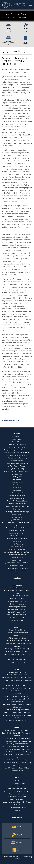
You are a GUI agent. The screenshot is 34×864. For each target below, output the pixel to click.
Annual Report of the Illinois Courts (17, 730)
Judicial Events (17, 541)
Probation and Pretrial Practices (17, 651)
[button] (30, 4)
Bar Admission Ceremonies (17, 660)
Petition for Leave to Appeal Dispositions (17, 453)
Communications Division (17, 789)
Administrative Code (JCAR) (17, 609)
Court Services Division (17, 794)
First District (17, 479)
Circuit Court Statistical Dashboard (17, 528)
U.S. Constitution (17, 620)
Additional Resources (17, 536)
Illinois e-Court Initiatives (17, 630)
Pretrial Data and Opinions (17, 571)
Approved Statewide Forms (17, 672)
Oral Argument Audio (17, 498)
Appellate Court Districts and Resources (17, 506)
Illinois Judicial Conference (17, 565)
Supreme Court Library (17, 469)
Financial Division (17, 786)
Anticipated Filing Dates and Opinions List (17, 450)
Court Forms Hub (17, 694)
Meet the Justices (17, 439)
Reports (17, 728)
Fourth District (17, 487)
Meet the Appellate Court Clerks (17, 501)
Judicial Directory (17, 520)
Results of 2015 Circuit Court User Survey (17, 752)
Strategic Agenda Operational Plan (17, 749)
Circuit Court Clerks (17, 514)
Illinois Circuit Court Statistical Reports (17, 760)
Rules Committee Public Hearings (17, 458)
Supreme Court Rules (17, 588)
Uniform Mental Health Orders (17, 675)
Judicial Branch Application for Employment (17, 688)
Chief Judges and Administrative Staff (17, 512)
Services (17, 627)
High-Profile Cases (17, 547)
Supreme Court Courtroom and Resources (17, 471)
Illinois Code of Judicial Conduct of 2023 (17, 596)
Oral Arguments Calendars (17, 496)
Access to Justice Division (17, 783)
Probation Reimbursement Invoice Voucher (17, 677)
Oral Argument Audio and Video (17, 447)
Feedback (11, 857)
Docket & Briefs (17, 442)
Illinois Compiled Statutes (17, 607)
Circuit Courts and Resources (17, 533)
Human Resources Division (17, 797)
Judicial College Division (17, 799)
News (15, 51)
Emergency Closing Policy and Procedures (17, 696)
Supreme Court (17, 436)
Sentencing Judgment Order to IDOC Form (17, 712)
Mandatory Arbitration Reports (17, 744)
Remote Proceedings (17, 544)
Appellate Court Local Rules (17, 504)
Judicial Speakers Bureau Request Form (17, 683)
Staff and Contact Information (17, 466)
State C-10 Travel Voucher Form (17, 686)
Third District (17, 485)
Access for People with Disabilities (17, 539)
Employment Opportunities (17, 549)
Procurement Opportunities (17, 555)
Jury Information (17, 517)
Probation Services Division (17, 807)
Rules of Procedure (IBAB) (17, 612)
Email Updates (17, 857)
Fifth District (17, 490)
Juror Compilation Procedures (17, 615)
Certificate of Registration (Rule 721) (17, 463)
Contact (17, 810)
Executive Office (17, 780)
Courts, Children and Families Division (17, 791)
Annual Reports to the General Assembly (17, 741)
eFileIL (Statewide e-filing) (17, 638)
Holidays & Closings (17, 557)
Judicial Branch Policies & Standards (17, 563)
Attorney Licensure (17, 461)
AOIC (17, 778)
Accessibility (28, 857)
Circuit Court (17, 509)
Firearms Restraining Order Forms (17, 710)
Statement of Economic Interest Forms (17, 654)
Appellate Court (17, 474)
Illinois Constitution (17, 617)
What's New (17, 817)
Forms (17, 669)
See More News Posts (12, 420)
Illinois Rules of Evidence (17, 599)
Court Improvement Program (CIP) (17, 649)
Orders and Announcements (17, 444)
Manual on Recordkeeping (17, 530)
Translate (5, 857)
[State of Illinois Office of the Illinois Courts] (14, 5)
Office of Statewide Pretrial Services (17, 568)
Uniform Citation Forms (17, 691)
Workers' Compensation (17, 493)
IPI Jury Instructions (17, 604)
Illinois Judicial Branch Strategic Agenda (17, 738)
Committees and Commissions (17, 455)
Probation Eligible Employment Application (17, 552)
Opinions (17, 578)
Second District (17, 482)
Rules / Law (17, 585)
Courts (17, 434)
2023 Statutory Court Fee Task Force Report (17, 746)
